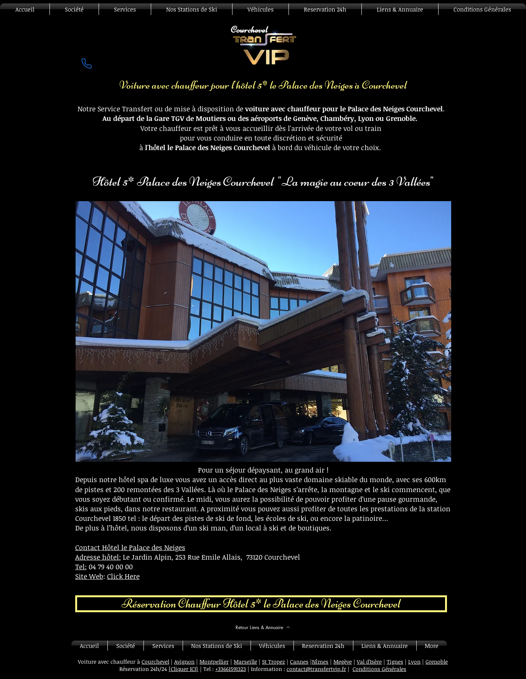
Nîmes (320, 661)
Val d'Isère (369, 661)
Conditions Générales (379, 668)
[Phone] (86, 63)
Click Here (123, 576)
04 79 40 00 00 (111, 566)
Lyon (414, 661)
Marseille (245, 661)
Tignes (395, 661)
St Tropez (273, 661)
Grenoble (436, 661)
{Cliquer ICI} (183, 668)
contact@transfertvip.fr (316, 668)
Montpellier (214, 661)
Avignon (184, 661)
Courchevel (155, 661)
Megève (342, 661)
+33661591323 (230, 668)
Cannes (299, 661)
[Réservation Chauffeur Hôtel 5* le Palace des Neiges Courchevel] (261, 603)
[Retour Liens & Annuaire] (263, 627)
